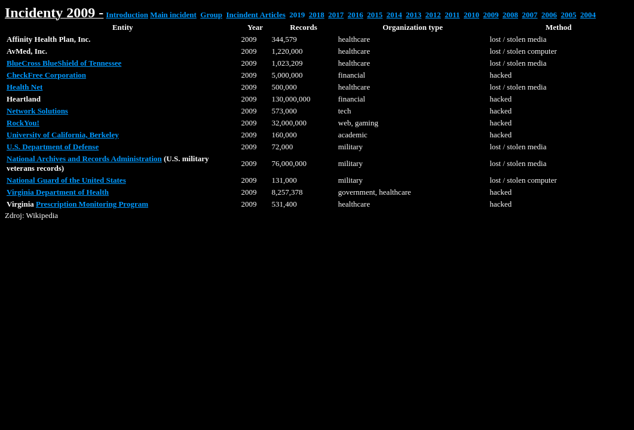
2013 (413, 14)
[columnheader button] (122, 27)
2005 (569, 14)
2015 (374, 14)
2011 (452, 14)
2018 (316, 14)
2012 (433, 14)
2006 (549, 14)
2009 (491, 14)
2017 (336, 14)
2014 (394, 14)
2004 (588, 14)
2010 (471, 14)
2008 (510, 14)
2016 (355, 14)
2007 (530, 14)
